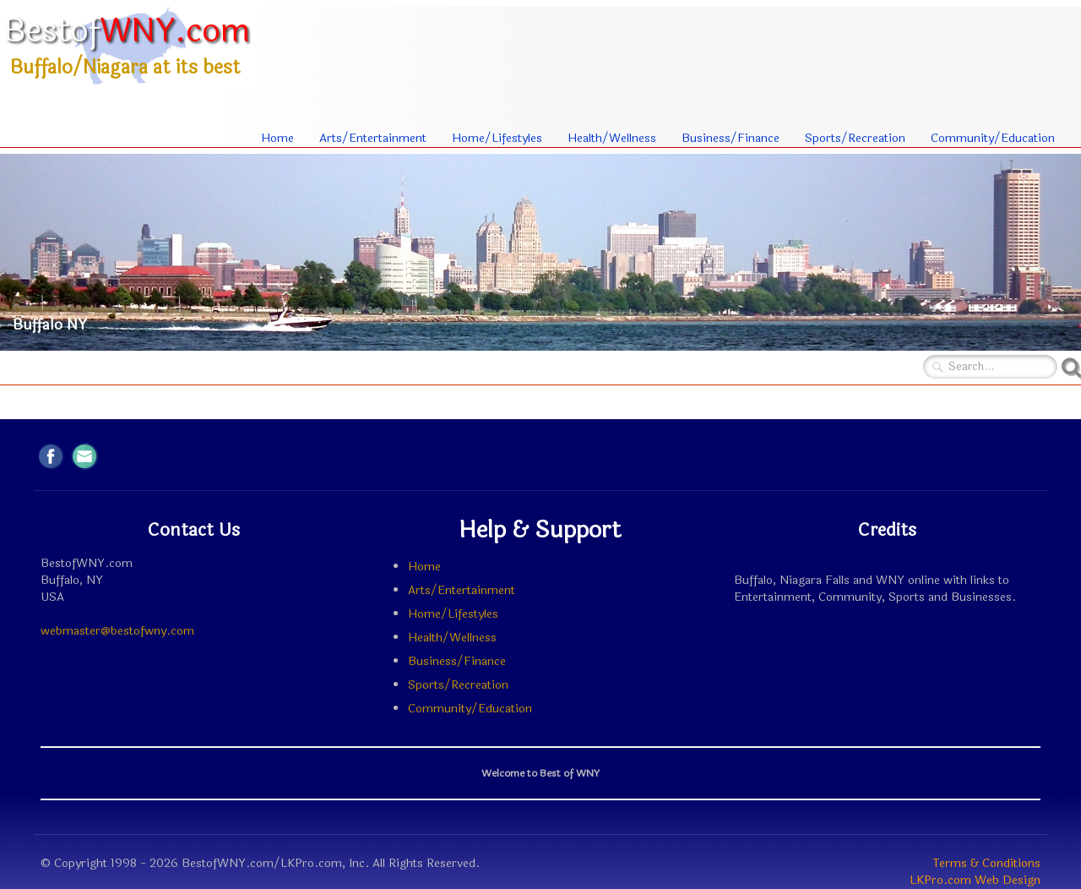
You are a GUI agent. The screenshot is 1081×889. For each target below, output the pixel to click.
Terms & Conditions (986, 863)
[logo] (131, 45)
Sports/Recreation (855, 138)
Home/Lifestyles (497, 138)
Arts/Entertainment (372, 138)
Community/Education (993, 138)
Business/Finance (731, 138)
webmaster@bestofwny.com (117, 631)
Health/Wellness (612, 138)
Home (277, 138)
